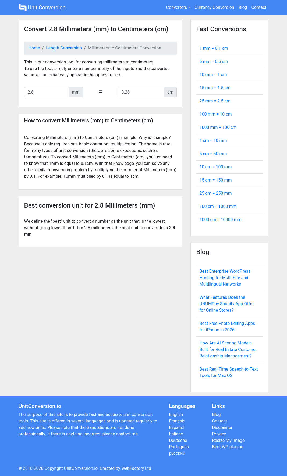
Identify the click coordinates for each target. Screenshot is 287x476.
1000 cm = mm (220, 219)
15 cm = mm (215, 180)
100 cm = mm (217, 206)
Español (177, 427)
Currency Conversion (214, 7)
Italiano (176, 433)
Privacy (219, 433)
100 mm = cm (215, 114)
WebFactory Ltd (136, 468)
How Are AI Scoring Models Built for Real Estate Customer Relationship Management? (228, 349)
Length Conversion (64, 48)
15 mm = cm (214, 87)
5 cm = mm (213, 153)
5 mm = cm (213, 61)
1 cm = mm (213, 140)
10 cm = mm (215, 166)
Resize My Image (228, 440)
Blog (243, 7)
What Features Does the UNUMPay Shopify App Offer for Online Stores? (226, 304)
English (176, 414)
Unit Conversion (42, 7)
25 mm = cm (214, 101)
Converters (176, 7)
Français (177, 421)
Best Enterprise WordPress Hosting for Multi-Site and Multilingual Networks (224, 278)
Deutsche (178, 440)
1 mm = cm (213, 48)
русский (177, 453)
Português (179, 446)
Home (34, 48)
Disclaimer (222, 427)
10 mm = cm (213, 74)
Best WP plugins (227, 446)
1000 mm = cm (217, 127)
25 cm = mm (215, 193)
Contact (259, 7)
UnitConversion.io (81, 468)
